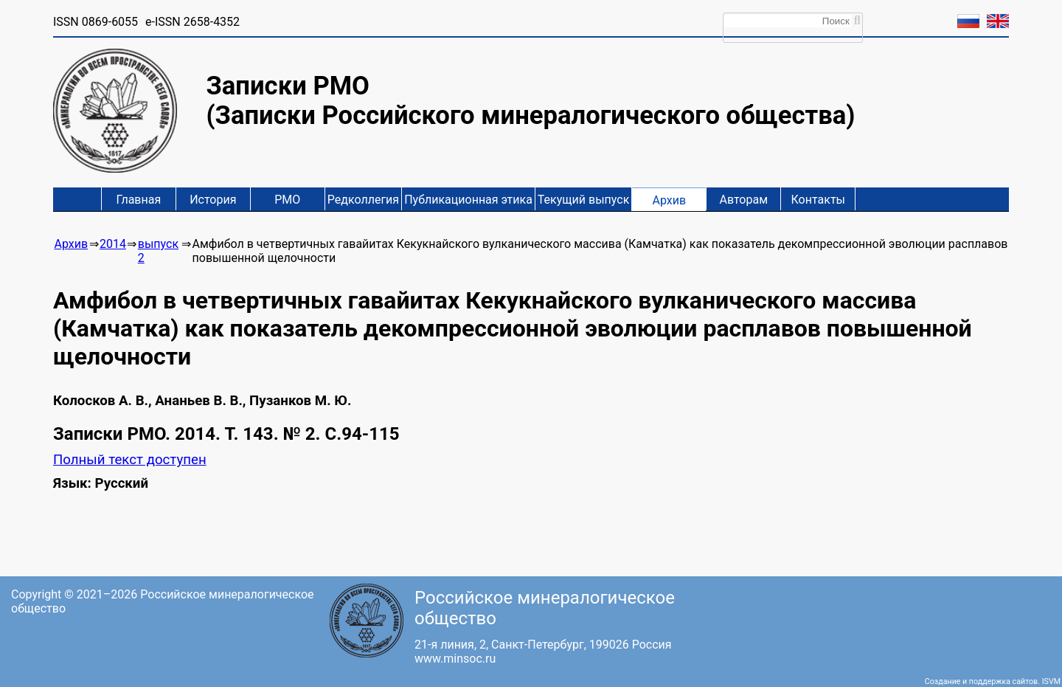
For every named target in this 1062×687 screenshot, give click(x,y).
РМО (287, 200)
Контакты (818, 200)
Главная (138, 200)
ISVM (1051, 681)
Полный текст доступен (129, 460)
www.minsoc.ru (455, 659)
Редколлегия (363, 200)
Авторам (744, 200)
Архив (669, 200)
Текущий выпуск (583, 200)
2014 (113, 244)
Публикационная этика (468, 200)
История (213, 200)
